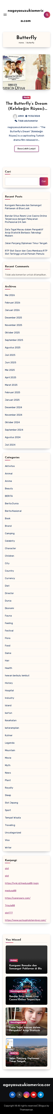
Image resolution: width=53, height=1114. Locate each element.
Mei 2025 (10, 370)
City (7, 563)
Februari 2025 (12, 392)
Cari (8, 171)
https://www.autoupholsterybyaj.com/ (25, 920)
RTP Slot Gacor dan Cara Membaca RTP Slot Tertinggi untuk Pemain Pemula (26, 252)
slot (7, 868)
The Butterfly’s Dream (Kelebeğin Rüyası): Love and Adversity (26, 109)
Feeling (9, 623)
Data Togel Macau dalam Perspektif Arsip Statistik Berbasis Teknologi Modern (24, 232)
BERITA (9, 496)
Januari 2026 (12, 310)
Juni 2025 (10, 362)
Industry (9, 698)
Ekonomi (9, 608)
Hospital (9, 690)
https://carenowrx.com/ (18, 898)
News (8, 772)
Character (10, 548)
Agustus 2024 (12, 437)
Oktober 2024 (12, 422)
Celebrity (10, 541)
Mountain (10, 750)
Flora (7, 638)
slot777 (9, 912)
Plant (8, 780)
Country (9, 570)
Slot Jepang (11, 802)
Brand (8, 526)
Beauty (9, 488)
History (9, 683)
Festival (9, 630)
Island (8, 705)
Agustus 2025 (12, 347)
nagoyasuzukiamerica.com (26, 1085)
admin (18, 116)
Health (8, 668)
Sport (8, 810)
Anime (8, 481)
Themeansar (26, 1109)
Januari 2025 (12, 400)
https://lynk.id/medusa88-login (22, 883)
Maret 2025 (11, 385)
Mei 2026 (10, 295)
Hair (7, 660)
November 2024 (13, 415)
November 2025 (13, 325)
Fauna (8, 615)
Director (9, 593)
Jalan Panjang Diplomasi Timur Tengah (26, 243)
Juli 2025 (10, 355)
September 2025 (14, 340)
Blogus (42, 1105)
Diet (7, 585)
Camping (10, 533)
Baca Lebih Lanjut (27, 148)
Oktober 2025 (12, 332)
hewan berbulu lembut (17, 675)
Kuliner (8, 735)
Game (8, 653)
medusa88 (10, 890)
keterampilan (12, 728)
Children (9, 556)
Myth (7, 765)
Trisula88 (10, 905)
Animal (8, 473)
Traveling (10, 825)
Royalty (9, 787)
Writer (8, 847)
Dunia (8, 600)
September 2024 (14, 429)
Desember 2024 (13, 407)
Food (7, 645)
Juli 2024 (10, 444)
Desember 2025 (13, 317)
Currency (10, 578)
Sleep (8, 795)
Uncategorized (13, 832)
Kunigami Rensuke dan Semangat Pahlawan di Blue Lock (23, 207)
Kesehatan (11, 720)
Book (7, 518)
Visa (7, 840)
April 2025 (10, 377)
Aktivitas (10, 466)
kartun (8, 713)
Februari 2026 (12, 302)
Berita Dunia (12, 503)
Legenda (9, 743)
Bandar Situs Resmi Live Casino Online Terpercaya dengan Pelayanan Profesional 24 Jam (26, 219)
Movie (26, 97)
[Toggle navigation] (5, 14)
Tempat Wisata (13, 817)
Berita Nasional (13, 511)
